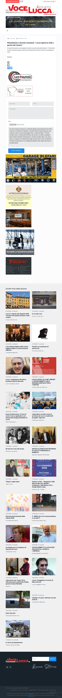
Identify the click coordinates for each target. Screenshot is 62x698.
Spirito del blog (14, 690)
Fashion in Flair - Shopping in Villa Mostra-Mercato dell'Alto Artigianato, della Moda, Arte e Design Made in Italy (43, 484)
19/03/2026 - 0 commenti (38, 411)
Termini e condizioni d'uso (43, 690)
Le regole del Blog (32, 690)
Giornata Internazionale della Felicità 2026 (15, 517)
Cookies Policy (53, 692)
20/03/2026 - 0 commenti (38, 377)
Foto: (9, 121)
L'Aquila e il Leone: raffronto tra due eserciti (44, 599)
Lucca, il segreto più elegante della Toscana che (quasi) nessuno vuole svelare (17, 315)
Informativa (25, 690)
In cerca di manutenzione (14, 642)
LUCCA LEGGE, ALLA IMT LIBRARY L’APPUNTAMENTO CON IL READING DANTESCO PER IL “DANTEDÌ (43, 382)
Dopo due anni (10, 613)
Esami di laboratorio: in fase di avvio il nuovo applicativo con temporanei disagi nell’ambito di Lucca (16, 417)
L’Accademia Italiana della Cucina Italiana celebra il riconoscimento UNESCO (17, 348)
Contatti (20, 690)
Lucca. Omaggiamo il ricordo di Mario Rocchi (42, 581)
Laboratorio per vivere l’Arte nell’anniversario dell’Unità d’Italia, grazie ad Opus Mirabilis (17, 582)
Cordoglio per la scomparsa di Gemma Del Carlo (16, 548)
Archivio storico (31, 696)
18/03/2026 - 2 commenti (12, 610)
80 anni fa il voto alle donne (15, 449)
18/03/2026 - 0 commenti (38, 514)
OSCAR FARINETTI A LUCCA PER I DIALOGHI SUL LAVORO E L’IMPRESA (43, 549)
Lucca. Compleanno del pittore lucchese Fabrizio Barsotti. (16, 380)
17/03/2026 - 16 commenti (12, 640)
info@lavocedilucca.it (50, 695)
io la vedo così (37, 314)
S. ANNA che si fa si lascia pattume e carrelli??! (44, 517)
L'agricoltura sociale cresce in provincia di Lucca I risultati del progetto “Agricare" (42, 416)
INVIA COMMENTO (16, 151)
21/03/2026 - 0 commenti (12, 311)
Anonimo (9, 57)
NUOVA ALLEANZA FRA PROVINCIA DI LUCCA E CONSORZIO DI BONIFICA (44, 450)
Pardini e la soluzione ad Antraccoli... (40, 347)
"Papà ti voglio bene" (13, 482)
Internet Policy (53, 690)
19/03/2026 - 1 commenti (12, 446)
